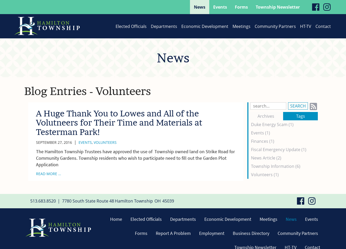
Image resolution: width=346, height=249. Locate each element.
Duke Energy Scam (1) (272, 124)
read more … (48, 173)
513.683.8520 (43, 201)
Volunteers (105, 142)
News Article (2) (266, 158)
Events (85, 142)
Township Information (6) (275, 166)
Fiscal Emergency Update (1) (278, 149)
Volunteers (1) (265, 174)
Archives (266, 116)
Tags (300, 116)
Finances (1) (262, 141)
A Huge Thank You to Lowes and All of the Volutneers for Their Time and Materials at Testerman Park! (119, 122)
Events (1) (260, 133)
